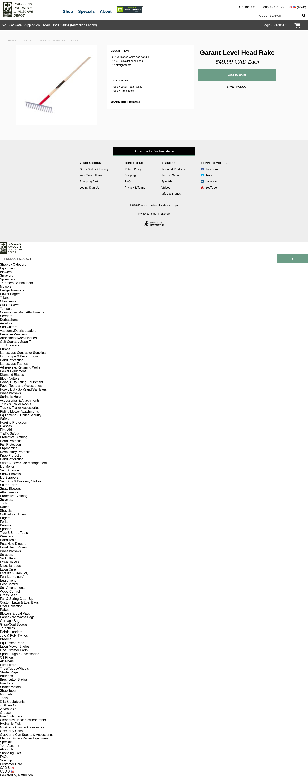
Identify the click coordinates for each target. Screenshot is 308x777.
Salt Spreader (10, 470)
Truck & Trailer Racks (15, 404)
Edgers (5, 518)
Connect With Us (214, 163)
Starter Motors (10, 687)
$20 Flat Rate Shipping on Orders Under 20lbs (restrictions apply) (49, 25)
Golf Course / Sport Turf (17, 341)
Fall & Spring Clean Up (16, 599)
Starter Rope (9, 672)
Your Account (91, 163)
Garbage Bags (10, 621)
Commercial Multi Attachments (22, 312)
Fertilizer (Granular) (14, 573)
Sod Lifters (8, 558)
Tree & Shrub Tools (14, 532)
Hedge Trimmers (12, 290)
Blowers (6, 272)
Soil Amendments (13, 587)
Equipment (8, 268)
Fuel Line (6, 683)
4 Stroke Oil (8, 705)
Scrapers (6, 554)
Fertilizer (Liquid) (12, 576)
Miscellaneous (10, 565)
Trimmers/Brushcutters (16, 283)
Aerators (6, 323)
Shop (68, 11)
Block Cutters (9, 378)
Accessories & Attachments (20, 400)
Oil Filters (7, 657)
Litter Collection (11, 606)
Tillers (4, 297)
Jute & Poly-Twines (14, 635)
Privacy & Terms (135, 187)
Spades (5, 529)
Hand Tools (127, 90)
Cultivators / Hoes (13, 514)
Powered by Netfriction (16, 775)
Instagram (209, 181)
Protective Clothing (13, 437)
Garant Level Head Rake (58, 40)
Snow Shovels (10, 474)
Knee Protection (11, 455)
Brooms (5, 525)
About (106, 11)
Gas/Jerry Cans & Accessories (22, 727)
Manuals (6, 694)
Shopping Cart (89, 181)
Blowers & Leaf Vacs (15, 613)
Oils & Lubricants (12, 701)
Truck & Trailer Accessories (19, 408)
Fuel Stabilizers (11, 716)
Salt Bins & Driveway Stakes (20, 481)
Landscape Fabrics (14, 363)
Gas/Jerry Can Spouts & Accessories (26, 734)
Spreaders (7, 279)
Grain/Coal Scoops (13, 624)
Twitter (207, 175)
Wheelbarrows (10, 393)
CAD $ (7, 767)
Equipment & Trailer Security (20, 415)
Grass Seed (8, 595)
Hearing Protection (13, 422)
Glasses (6, 426)
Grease (5, 712)
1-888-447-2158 (272, 7)
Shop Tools (8, 690)
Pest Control (9, 584)
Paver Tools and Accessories (21, 385)
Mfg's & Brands (171, 193)
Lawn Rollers (9, 562)
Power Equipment (13, 371)
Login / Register (273, 25)
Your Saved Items (91, 175)
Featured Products (173, 169)
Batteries (6, 676)
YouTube (209, 187)
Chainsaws (8, 301)
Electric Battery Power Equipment (24, 738)
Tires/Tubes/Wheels (14, 668)
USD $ (7, 771)
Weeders (6, 536)
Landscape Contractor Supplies (23, 352)
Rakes (4, 507)
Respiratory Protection (16, 452)
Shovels (6, 510)
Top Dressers (9, 345)
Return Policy (133, 169)
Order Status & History (94, 169)
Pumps (5, 349)
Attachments (9, 492)
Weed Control (10, 591)
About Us (168, 163)
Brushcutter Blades (14, 679)
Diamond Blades (12, 374)
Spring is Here (10, 396)
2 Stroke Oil (8, 709)
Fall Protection (10, 444)
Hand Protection (11, 360)
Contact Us (247, 7)
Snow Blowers (10, 488)
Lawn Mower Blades (14, 646)
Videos (165, 187)
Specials (86, 11)
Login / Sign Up (89, 187)
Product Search (171, 175)
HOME (12, 40)
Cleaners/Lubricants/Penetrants (23, 720)
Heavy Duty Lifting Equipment (21, 382)
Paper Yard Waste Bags (17, 617)
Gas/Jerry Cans (11, 731)
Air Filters (7, 661)
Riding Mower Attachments (19, 411)
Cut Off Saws (9, 305)
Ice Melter (7, 466)
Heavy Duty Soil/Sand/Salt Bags (23, 389)
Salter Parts (8, 485)
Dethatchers (9, 319)
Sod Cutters (8, 327)
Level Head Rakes (131, 86)
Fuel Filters (8, 665)
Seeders (6, 316)
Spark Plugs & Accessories (19, 654)
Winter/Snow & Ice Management (23, 463)
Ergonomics (8, 448)
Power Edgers (10, 294)
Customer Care (11, 764)
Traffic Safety (9, 433)
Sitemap (165, 213)
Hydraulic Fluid (11, 723)
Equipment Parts (12, 643)
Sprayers (6, 275)
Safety (4, 419)
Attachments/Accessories (18, 338)
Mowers (5, 286)
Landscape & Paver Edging (20, 356)
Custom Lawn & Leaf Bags (19, 602)
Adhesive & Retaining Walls (20, 367)
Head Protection (11, 441)
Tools (115, 86)
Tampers (6, 308)
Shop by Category (13, 264)
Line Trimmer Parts (14, 650)
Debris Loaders (11, 632)
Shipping (130, 175)
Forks (4, 521)
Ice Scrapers (9, 477)
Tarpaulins (7, 628)
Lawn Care (8, 569)
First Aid (6, 430)
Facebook (209, 169)
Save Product (237, 86)
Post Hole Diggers (13, 543)
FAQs (128, 181)
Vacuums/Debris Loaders (18, 330)
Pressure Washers (13, 334)
